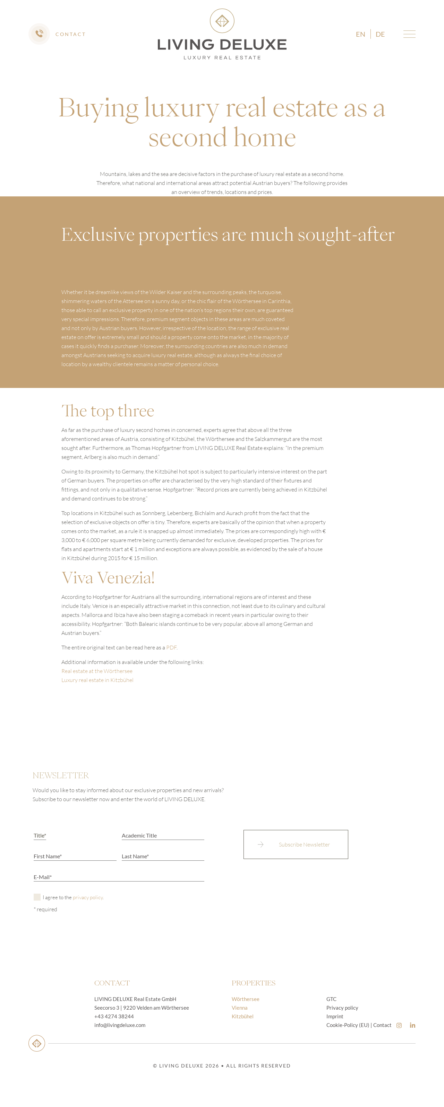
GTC (331, 999)
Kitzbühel (243, 1016)
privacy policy (88, 897)
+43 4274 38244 (114, 1016)
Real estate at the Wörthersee (97, 670)
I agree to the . (73, 897)
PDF (171, 647)
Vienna (240, 1007)
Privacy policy (342, 1007)
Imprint (334, 1016)
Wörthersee (245, 999)
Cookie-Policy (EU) (347, 1025)
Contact (382, 1025)
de (380, 34)
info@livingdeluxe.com (119, 1025)
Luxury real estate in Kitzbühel (97, 679)
